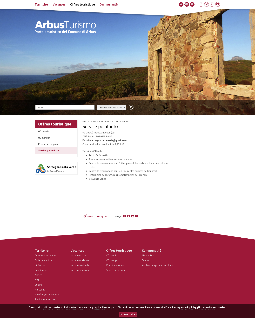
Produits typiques (48, 144)
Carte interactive (43, 260)
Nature (38, 275)
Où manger (44, 138)
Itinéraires (40, 265)
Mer (37, 280)
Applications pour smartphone (157, 265)
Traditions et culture (45, 299)
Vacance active (78, 255)
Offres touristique (82, 4)
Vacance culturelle (80, 265)
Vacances (59, 4)
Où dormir (43, 131)
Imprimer (102, 216)
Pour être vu (41, 270)
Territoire (41, 4)
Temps (145, 260)
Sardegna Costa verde (61, 167)
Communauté (109, 4)
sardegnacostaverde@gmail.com (108, 140)
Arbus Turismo (88, 121)
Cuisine (38, 285)
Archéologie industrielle (47, 294)
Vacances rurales (80, 270)
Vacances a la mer (80, 260)
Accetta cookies (128, 314)
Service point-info (48, 150)
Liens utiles (148, 255)
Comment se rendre (45, 255)
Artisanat (40, 289)
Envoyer (88, 216)
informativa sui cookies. (212, 307)
